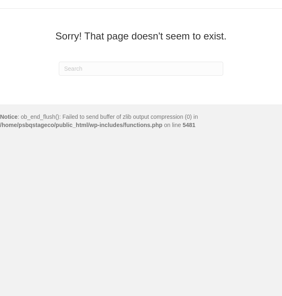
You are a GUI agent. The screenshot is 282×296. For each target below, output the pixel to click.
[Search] (141, 69)
